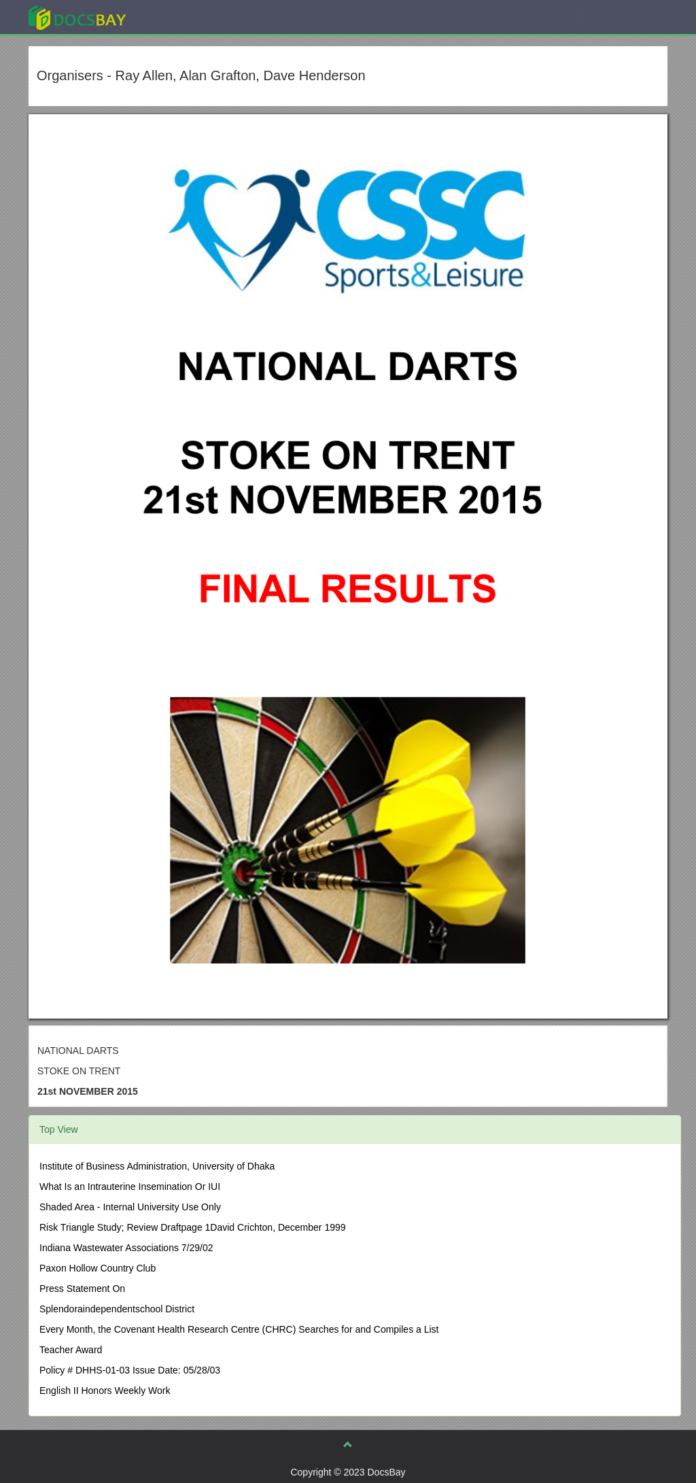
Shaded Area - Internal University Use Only (130, 1206)
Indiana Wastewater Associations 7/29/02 (126, 1247)
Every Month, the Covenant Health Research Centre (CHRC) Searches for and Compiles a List (238, 1329)
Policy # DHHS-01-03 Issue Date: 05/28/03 (129, 1370)
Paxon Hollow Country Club (97, 1268)
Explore (179, 16)
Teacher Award (70, 1349)
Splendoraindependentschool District (116, 1308)
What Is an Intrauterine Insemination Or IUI (129, 1186)
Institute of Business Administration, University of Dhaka (157, 1166)
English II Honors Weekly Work (104, 1390)
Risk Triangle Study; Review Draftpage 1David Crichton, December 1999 (192, 1227)
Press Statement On (82, 1288)
